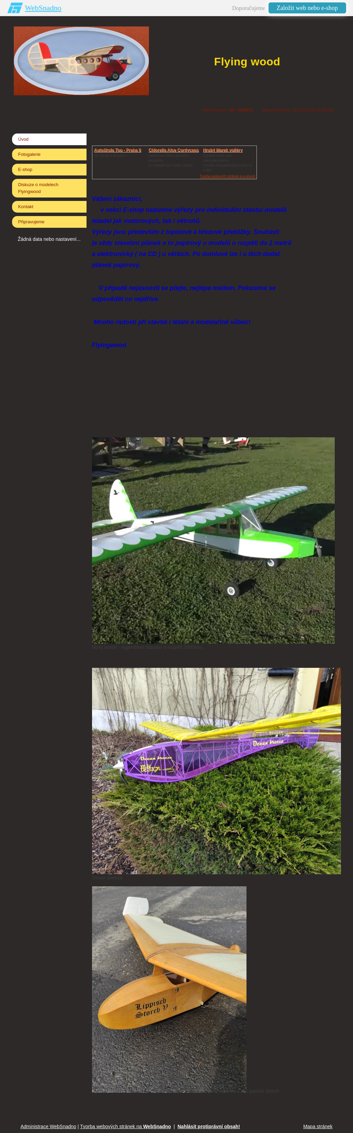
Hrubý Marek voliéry (223, 150)
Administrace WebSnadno (49, 1126)
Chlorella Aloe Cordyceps (174, 150)
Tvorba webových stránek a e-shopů (227, 176)
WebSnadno (43, 7)
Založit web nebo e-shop (307, 7)
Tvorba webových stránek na (125, 1126)
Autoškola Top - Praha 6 (117, 150)
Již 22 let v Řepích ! (110, 155)
